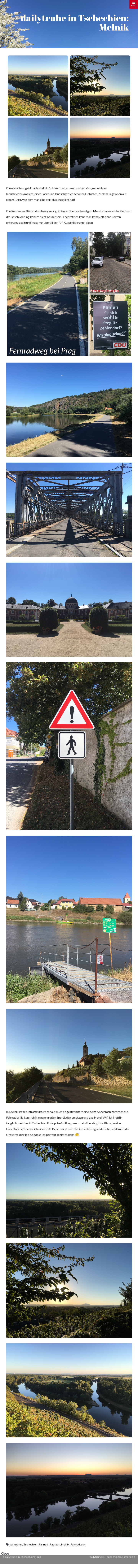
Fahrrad (43, 1544)
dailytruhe (16, 1544)
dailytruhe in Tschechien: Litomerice (112, 1556)
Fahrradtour (78, 1544)
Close (5, 1553)
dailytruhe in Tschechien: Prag (22, 1556)
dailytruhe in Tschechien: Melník (75, 22)
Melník (65, 1544)
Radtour (55, 1544)
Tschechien (30, 1544)
